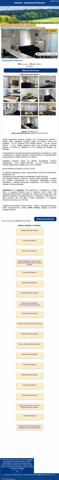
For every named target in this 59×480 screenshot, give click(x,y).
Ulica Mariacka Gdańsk (29, 395)
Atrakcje (28, 28)
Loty (6, 28)
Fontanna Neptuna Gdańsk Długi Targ (29, 324)
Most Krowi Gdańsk (29, 241)
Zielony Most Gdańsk (29, 272)
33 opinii (39, 133)
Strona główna (7, 25)
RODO (21, 468)
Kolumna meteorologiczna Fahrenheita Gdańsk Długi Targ (29, 304)
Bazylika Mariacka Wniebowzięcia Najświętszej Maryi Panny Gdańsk (29, 427)
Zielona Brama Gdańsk (29, 283)
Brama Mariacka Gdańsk (29, 375)
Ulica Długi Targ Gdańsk (29, 313)
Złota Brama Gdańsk (29, 385)
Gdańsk (53, 31)
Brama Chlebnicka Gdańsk (29, 334)
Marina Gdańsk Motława (29, 354)
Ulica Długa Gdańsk (29, 364)
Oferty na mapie (19, 25)
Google (30, 460)
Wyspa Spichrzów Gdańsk (29, 230)
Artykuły (39, 28)
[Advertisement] (29, 455)
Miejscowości (30, 25)
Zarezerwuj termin (45, 219)
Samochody (17, 28)
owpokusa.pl (54, 1)
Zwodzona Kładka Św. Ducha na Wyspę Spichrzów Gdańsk (29, 406)
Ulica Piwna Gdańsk (29, 416)
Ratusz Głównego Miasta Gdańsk (29, 344)
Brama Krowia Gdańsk (29, 251)
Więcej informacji (30, 70)
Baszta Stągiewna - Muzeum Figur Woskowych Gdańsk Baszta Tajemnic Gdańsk (29, 263)
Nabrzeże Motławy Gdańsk (29, 293)
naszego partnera (9, 210)
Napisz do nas (50, 474)
